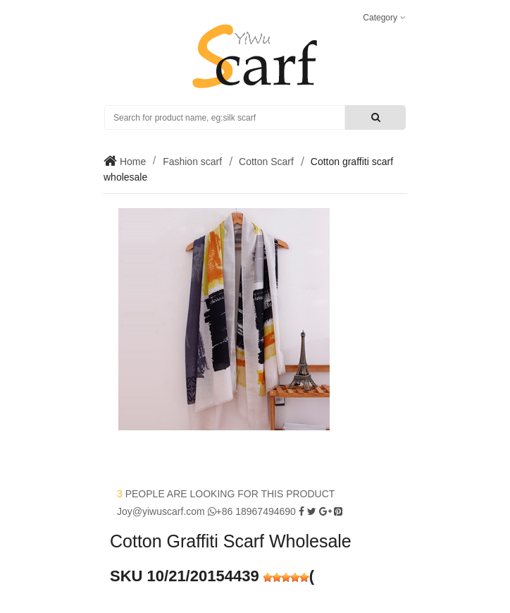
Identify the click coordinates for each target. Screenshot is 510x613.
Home (131, 161)
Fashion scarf (192, 161)
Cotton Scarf (266, 161)
